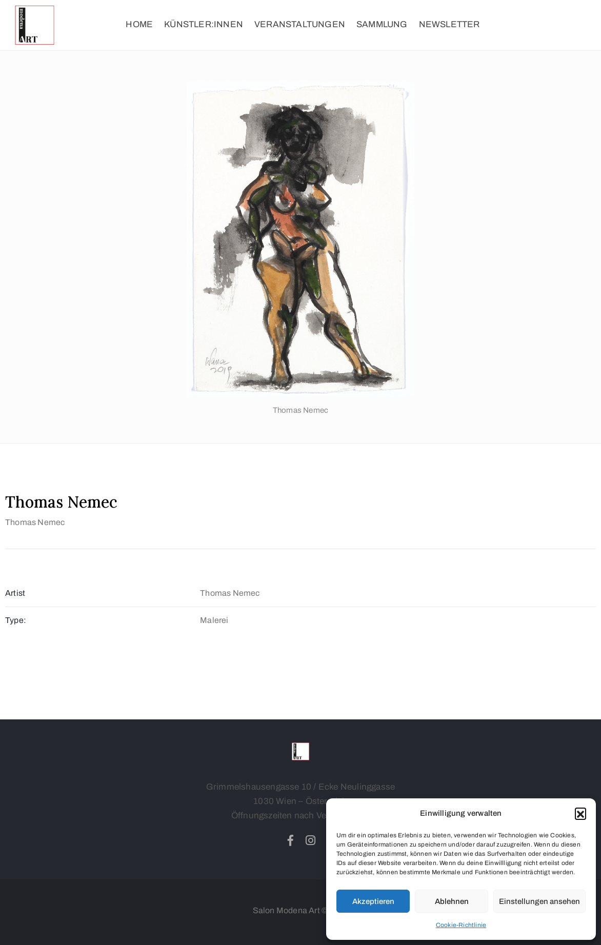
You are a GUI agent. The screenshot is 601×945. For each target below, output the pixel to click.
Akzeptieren (373, 901)
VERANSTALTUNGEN (299, 24)
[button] (580, 813)
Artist (15, 593)
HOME (139, 24)
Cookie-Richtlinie (461, 925)
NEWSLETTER (449, 24)
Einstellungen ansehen (539, 901)
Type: (15, 620)
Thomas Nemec (35, 522)
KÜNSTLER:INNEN (203, 24)
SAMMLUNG (382, 24)
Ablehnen (452, 901)
